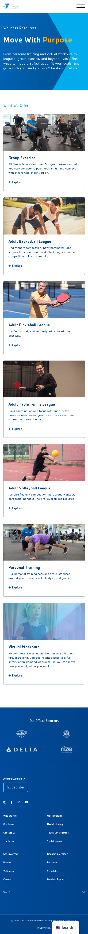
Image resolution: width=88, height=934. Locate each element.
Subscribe (15, 787)
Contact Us (9, 832)
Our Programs (54, 815)
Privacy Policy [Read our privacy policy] (44, 927)
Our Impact (9, 824)
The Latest (9, 841)
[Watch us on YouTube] (26, 802)
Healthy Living (55, 824)
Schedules (52, 871)
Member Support (56, 879)
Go (83, 892)
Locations (52, 862)
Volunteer (8, 871)
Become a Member (57, 854)
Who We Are (10, 815)
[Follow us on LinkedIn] (19, 802)
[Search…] (42, 892)
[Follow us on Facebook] (11, 802)
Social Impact (54, 841)
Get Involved (10, 854)
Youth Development (58, 832)
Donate (7, 862)
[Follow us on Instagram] (5, 802)
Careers (7, 879)
